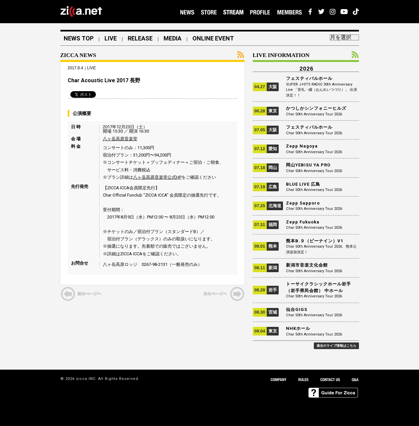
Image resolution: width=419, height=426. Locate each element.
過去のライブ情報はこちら (336, 345)
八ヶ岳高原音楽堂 (120, 139)
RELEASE (140, 38)
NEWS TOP (79, 38)
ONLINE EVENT (213, 38)
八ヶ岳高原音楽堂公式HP (157, 177)
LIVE (111, 38)
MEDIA (172, 38)
